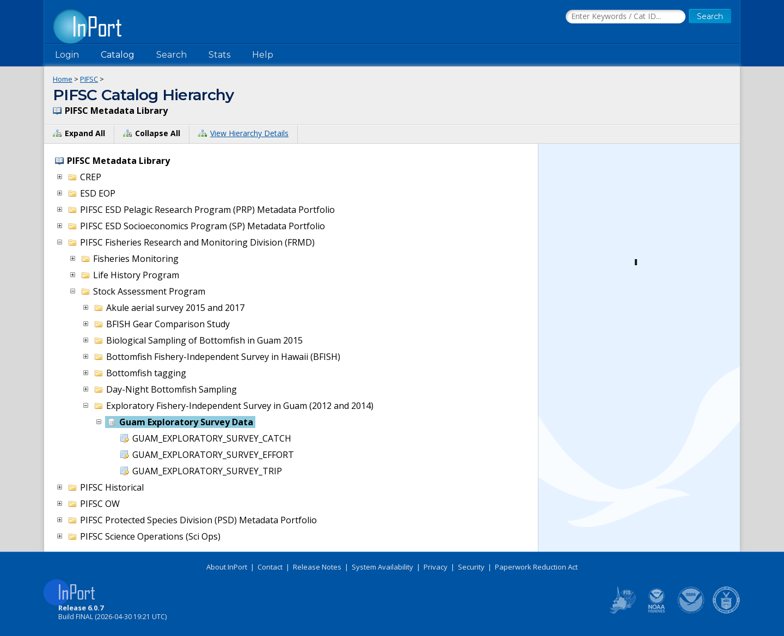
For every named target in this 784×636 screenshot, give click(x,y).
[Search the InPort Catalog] (625, 17)
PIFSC (89, 79)
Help (262, 55)
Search (171, 55)
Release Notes (317, 567)
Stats (219, 55)
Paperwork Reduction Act (536, 567)
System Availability (382, 567)
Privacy (436, 567)
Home (62, 79)
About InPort (226, 567)
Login (67, 55)
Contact (270, 567)
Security (471, 567)
